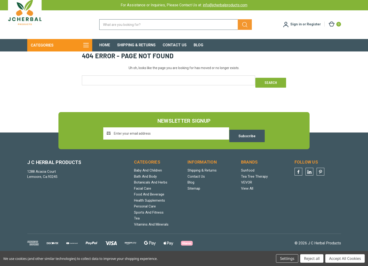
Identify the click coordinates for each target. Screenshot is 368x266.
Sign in (296, 24)
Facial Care (142, 196)
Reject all (312, 258)
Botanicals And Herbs (150, 190)
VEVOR (246, 190)
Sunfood (247, 178)
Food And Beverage (149, 202)
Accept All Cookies (345, 258)
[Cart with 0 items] (334, 24)
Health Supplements (149, 208)
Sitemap (194, 196)
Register (314, 24)
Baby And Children (148, 178)
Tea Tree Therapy (254, 184)
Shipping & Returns (136, 45)
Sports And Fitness (149, 220)
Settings (287, 258)
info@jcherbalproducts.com (225, 5)
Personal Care (145, 214)
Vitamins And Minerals (151, 232)
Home (104, 45)
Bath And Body (145, 184)
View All (247, 196)
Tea (137, 226)
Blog (198, 45)
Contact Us (175, 45)
